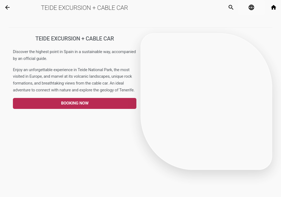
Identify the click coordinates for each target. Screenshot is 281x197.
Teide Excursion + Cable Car (84, 7)
